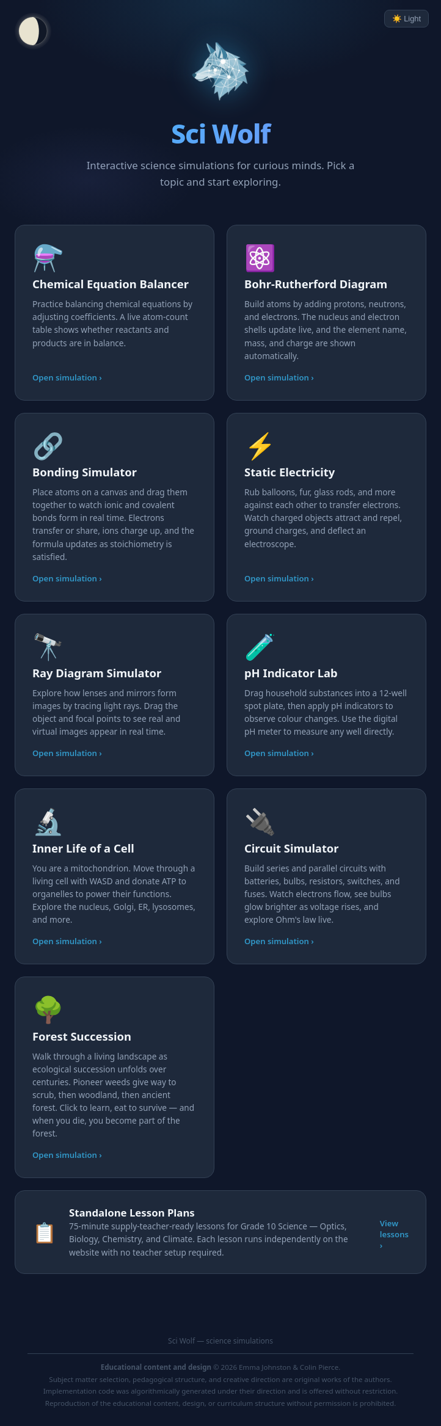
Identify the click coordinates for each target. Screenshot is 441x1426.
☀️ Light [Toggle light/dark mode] (406, 18)
